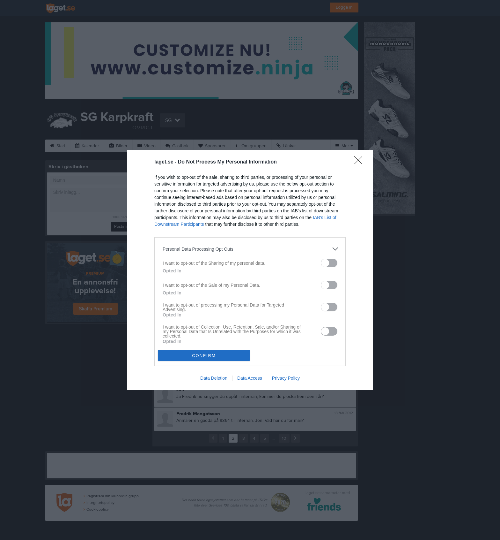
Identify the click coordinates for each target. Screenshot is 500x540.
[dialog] (250, 270)
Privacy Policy (286, 378)
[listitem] (250, 249)
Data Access (249, 378)
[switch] (329, 263)
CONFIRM (204, 355)
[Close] (360, 162)
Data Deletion (213, 378)
